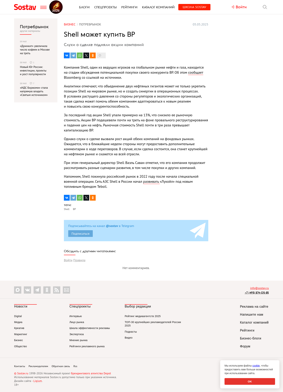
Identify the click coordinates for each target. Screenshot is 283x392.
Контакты (19, 366)
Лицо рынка (76, 322)
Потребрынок (34, 26)
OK (250, 381)
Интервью (75, 316)
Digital (18, 316)
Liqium (37, 381)
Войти (68, 260)
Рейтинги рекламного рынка (87, 346)
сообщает (195, 72)
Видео (128, 337)
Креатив (19, 328)
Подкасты (131, 331)
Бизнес (18, 340)
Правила (79, 260)
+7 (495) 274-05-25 (257, 292)
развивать (151, 181)
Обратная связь (61, 366)
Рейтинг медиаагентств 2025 (143, 316)
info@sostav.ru (259, 288)
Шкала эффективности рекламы (89, 328)
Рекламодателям (38, 366)
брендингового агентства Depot (91, 373)
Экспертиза (76, 334)
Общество (20, 346)
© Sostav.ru (21, 373)
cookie (256, 365)
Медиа (18, 322)
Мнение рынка (78, 340)
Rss (75, 366)
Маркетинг (20, 334)
